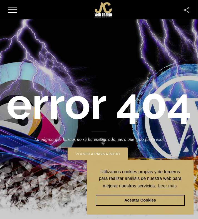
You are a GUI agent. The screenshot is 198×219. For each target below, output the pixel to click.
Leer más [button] (167, 186)
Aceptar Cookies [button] (140, 200)
